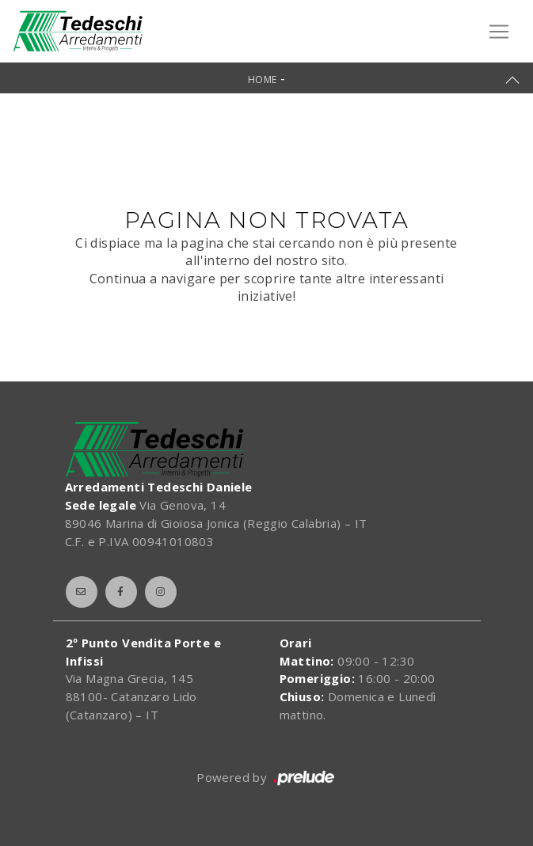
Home (262, 79)
